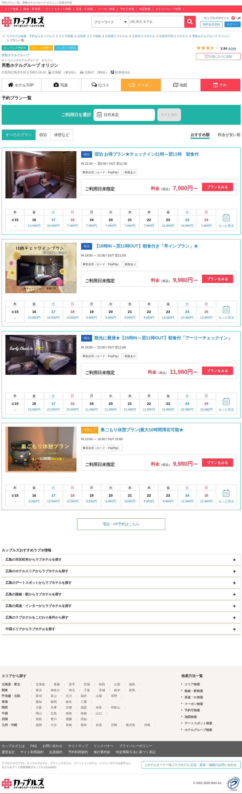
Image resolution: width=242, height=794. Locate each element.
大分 (54, 725)
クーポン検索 (106, 9)
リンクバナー (104, 746)
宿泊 (43, 135)
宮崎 (114, 725)
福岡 (39, 725)
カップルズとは (13, 746)
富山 (54, 696)
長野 (114, 696)
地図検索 (144, 9)
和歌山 (115, 707)
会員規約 (55, 752)
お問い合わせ (52, 746)
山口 (99, 713)
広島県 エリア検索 (89, 36)
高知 (84, 719)
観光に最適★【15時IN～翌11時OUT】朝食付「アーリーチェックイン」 (163, 338)
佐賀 (99, 725)
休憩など (61, 135)
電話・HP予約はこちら (121, 524)
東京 (39, 690)
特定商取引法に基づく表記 (136, 752)
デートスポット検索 (58, 9)
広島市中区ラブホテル (173, 36)
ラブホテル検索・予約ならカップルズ (30, 36)
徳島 (39, 719)
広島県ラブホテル (116, 36)
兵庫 (54, 707)
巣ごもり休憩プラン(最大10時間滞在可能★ (142, 429)
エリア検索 (11, 9)
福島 (132, 684)
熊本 (84, 725)
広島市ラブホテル (143, 36)
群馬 (132, 690)
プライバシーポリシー (135, 746)
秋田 (102, 684)
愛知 (39, 702)
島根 (84, 713)
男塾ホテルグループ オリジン (211, 36)
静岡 (54, 702)
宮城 (87, 684)
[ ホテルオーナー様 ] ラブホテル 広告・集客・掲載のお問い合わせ (191, 765)
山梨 (99, 696)
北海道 (40, 684)
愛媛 (69, 719)
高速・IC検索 (84, 9)
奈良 (99, 707)
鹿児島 (130, 725)
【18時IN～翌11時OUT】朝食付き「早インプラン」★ (146, 246)
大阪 (39, 707)
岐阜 (69, 702)
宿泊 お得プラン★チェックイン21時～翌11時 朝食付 (146, 154)
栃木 (117, 690)
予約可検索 (127, 9)
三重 (84, 702)
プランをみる (217, 187)
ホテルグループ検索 (168, 9)
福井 (84, 696)
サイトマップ (78, 746)
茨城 (102, 690)
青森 (57, 684)
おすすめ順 (200, 135)
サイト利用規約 (32, 752)
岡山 (39, 713)
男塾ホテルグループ (15, 55)
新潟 (39, 696)
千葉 (87, 690)
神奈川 (55, 690)
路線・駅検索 (31, 9)
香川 (54, 719)
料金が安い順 (229, 135)
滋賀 (84, 707)
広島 (54, 713)
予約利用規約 (78, 752)
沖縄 (147, 725)
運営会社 (8, 752)
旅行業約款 (102, 752)
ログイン (232, 24)
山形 (117, 684)
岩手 (72, 684)
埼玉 (72, 690)
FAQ (33, 746)
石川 (69, 696)
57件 (232, 48)
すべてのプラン (18, 135)
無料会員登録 (211, 24)
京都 (69, 707)
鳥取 (69, 713)
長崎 (69, 725)
